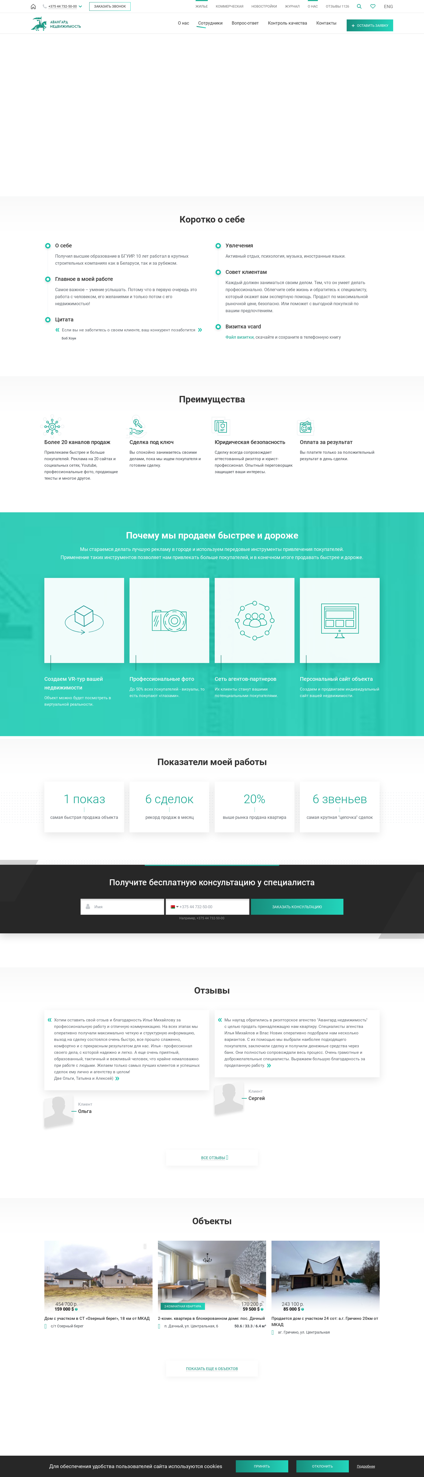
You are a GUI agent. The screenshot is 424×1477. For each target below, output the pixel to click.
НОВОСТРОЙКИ (264, 6)
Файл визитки (247, 337)
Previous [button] (48, 1268)
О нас (169, 23)
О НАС (313, 6)
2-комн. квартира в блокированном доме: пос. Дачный (211, 1318)
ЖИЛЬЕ (202, 6)
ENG (388, 6)
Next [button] (149, 1268)
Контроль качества (273, 23)
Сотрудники (196, 23)
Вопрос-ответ (231, 23)
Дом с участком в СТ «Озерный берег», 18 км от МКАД (97, 1318)
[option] (98, 1277)
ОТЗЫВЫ (337, 6)
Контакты (312, 23)
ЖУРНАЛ (292, 6)
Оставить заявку (363, 23)
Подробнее (366, 1466)
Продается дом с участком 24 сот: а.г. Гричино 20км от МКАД (324, 1321)
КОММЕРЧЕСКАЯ (229, 6)
